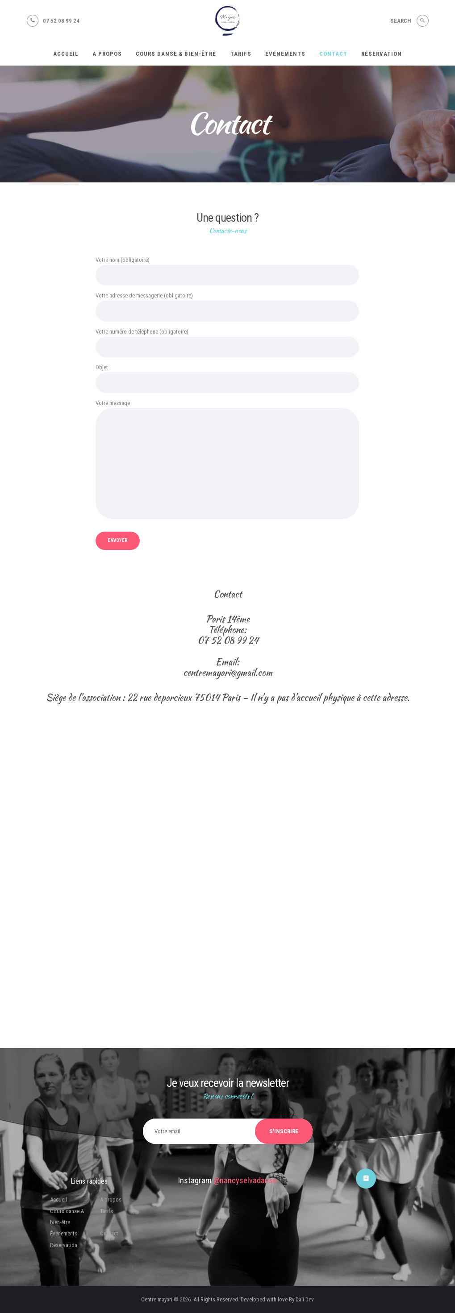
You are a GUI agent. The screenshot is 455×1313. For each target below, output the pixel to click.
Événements (63, 1233)
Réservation (63, 1245)
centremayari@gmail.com (227, 672)
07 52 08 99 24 (227, 640)
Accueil (58, 1199)
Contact (109, 1233)
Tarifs (106, 1211)
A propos (110, 1199)
